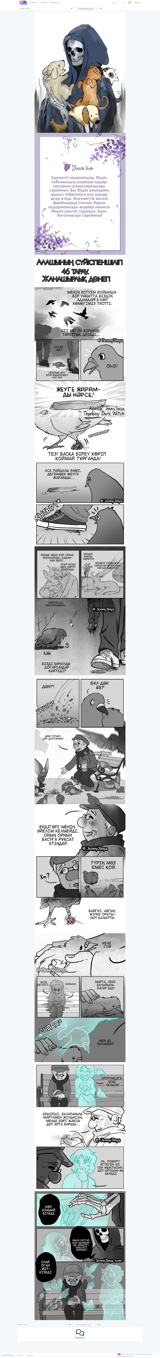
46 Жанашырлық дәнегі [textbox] (85, 9)
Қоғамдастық (54, 2)
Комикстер (33, 2)
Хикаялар (44, 2)
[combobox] (86, 8)
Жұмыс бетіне (24, 9)
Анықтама (20, 1355)
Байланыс (30, 1355)
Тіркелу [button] (136, 2)
